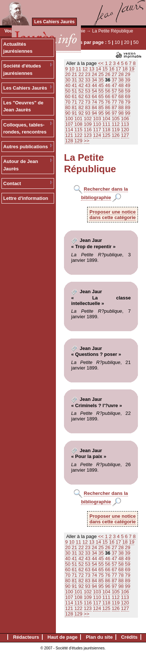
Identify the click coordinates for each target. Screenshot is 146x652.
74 (94, 102)
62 (80, 96)
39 (127, 80)
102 (88, 118)
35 (100, 80)
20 (126, 42)
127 (125, 135)
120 (125, 129)
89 (127, 107)
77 (114, 102)
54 (94, 91)
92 (80, 113)
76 (107, 102)
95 (100, 113)
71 (74, 102)
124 (97, 135)
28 (121, 74)
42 (80, 85)
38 (121, 80)
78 (121, 102)
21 (74, 74)
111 (106, 124)
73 (87, 102)
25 (100, 74)
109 (88, 124)
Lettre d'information (25, 198)
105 (116, 118)
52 (80, 91)
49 (127, 85)
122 (78, 135)
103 (97, 118)
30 (67, 80)
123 (88, 135)
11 (78, 69)
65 (100, 96)
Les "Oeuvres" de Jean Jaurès (23, 106)
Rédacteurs (26, 637)
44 (94, 85)
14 (98, 69)
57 (114, 91)
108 (78, 124)
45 (100, 85)
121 (69, 135)
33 (87, 80)
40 (67, 85)
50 (135, 42)
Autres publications (25, 146)
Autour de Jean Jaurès (20, 165)
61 (74, 96)
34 (94, 80)
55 (100, 91)
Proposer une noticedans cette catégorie (112, 214)
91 (74, 113)
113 (125, 124)
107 (69, 124)
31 (74, 80)
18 (125, 69)
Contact (12, 183)
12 (85, 69)
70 (67, 102)
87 (114, 107)
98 (121, 113)
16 (111, 69)
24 (94, 74)
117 (97, 129)
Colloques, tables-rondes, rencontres (25, 128)
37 (114, 80)
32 (80, 80)
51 (74, 91)
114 (69, 129)
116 (88, 129)
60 (67, 96)
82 (80, 107)
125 (106, 135)
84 (94, 107)
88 (121, 107)
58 (121, 91)
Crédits (129, 637)
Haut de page (62, 637)
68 (121, 96)
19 (131, 69)
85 (100, 107)
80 (67, 107)
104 (106, 118)
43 (87, 85)
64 (94, 96)
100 (69, 118)
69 (127, 96)
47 (114, 85)
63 (87, 96)
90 (67, 113)
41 (74, 85)
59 (127, 91)
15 (104, 69)
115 (78, 129)
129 (78, 140)
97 (114, 113)
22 (80, 74)
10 (117, 42)
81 (74, 107)
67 (114, 96)
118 (106, 129)
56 (107, 91)
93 (87, 113)
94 (94, 113)
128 (69, 140)
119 (116, 129)
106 (125, 118)
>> (86, 140)
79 (127, 102)
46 (107, 85)
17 (118, 69)
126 (116, 135)
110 (97, 124)
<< (101, 63)
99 (127, 113)
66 (107, 96)
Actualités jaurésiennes (18, 47)
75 (100, 102)
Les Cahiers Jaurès (54, 21)
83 (87, 107)
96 (107, 113)
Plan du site (99, 637)
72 (80, 102)
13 (91, 69)
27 (114, 74)
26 (107, 74)
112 (116, 124)
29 (127, 74)
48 (121, 85)
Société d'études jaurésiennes (22, 69)
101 (78, 118)
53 (87, 91)
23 (87, 74)
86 (107, 107)
